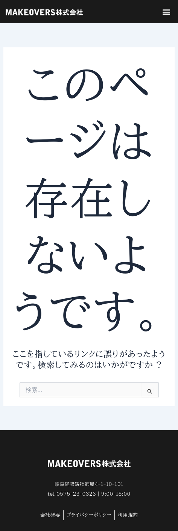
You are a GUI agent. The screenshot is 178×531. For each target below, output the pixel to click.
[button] (166, 12)
